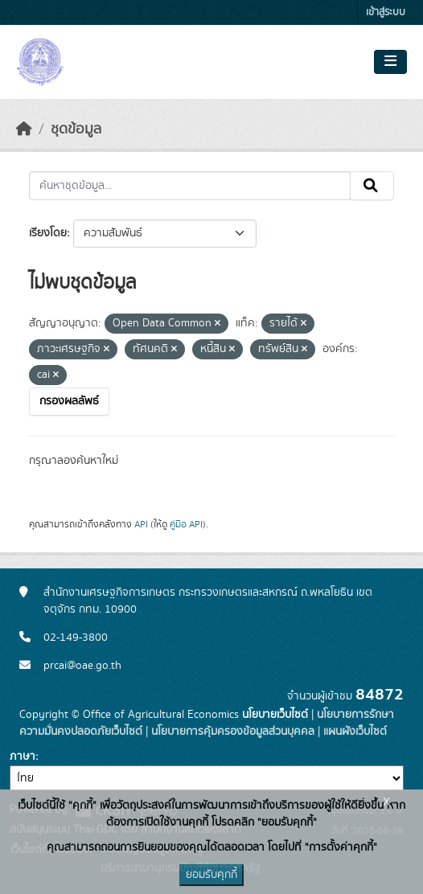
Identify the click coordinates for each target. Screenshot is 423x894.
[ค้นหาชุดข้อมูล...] (190, 185)
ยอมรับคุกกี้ (211, 875)
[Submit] (372, 185)
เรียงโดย (48, 233)
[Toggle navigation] (390, 62)
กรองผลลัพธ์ (69, 401)
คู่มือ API (186, 524)
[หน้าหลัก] (24, 129)
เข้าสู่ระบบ (385, 12)
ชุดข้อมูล (76, 129)
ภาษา (22, 756)
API (141, 524)
